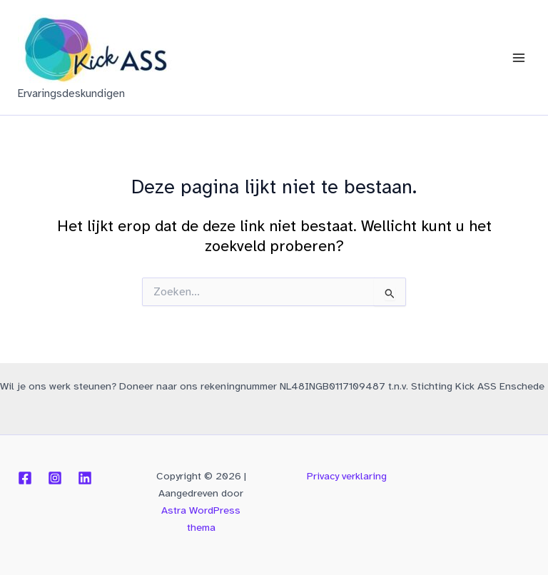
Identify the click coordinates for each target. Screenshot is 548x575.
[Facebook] (25, 478)
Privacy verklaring (347, 475)
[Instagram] (55, 478)
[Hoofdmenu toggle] (519, 58)
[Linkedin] (85, 478)
